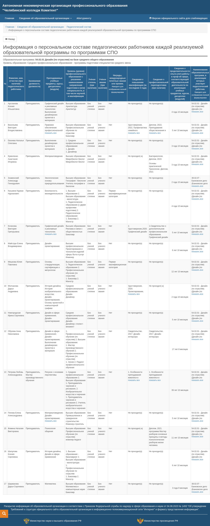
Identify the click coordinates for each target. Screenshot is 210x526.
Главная (11, 18)
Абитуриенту (84, 18)
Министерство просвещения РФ (161, 520)
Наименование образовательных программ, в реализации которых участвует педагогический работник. (200, 84)
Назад (10, 39)
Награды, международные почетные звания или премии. (117, 83)
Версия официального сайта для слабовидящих (178, 18)
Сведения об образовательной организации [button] (45, 18)
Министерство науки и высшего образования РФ (55, 520)
